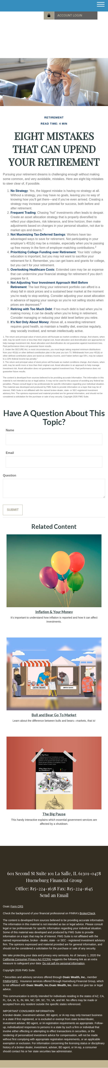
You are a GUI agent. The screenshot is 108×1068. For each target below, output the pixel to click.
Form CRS (17, 906)
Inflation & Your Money (54, 612)
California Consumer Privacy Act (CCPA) (27, 959)
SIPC (15, 981)
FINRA (7, 981)
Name (10, 430)
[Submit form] (13, 510)
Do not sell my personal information (63, 963)
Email (10, 452)
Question (9, 475)
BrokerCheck (87, 913)
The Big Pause (54, 814)
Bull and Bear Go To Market (54, 715)
